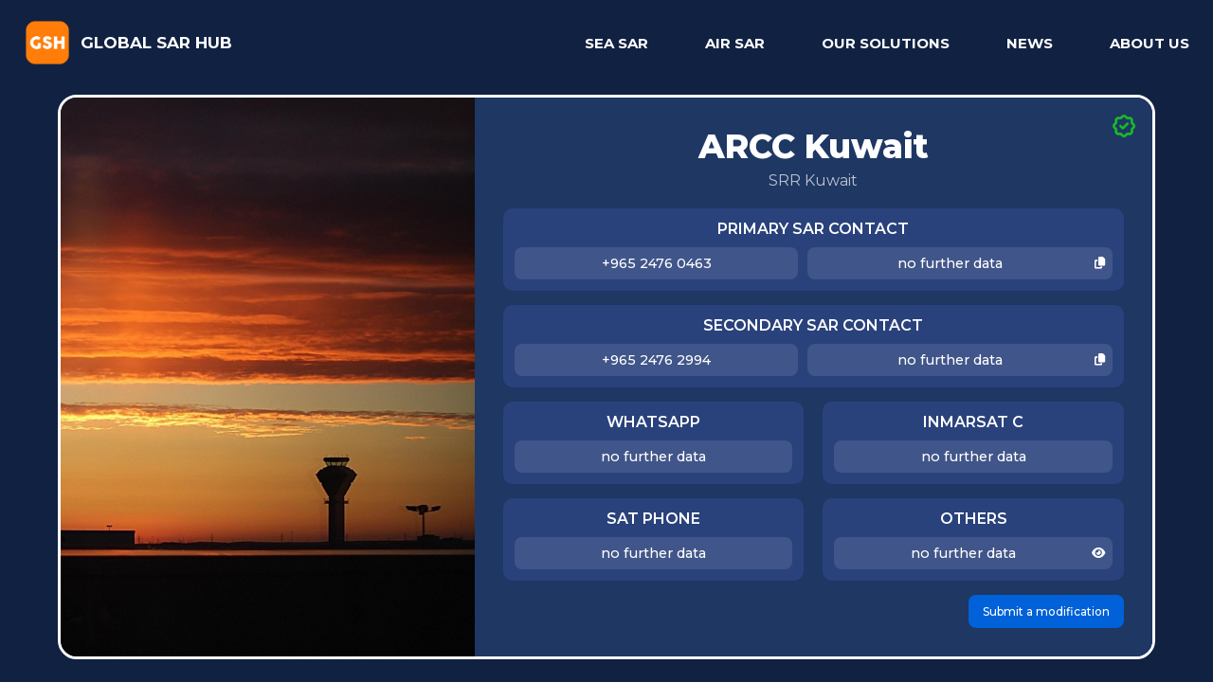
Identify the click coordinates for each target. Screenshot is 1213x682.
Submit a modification (1046, 611)
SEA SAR (616, 43)
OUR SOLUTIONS (886, 43)
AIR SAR (735, 43)
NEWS (1029, 43)
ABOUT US (1149, 43)
